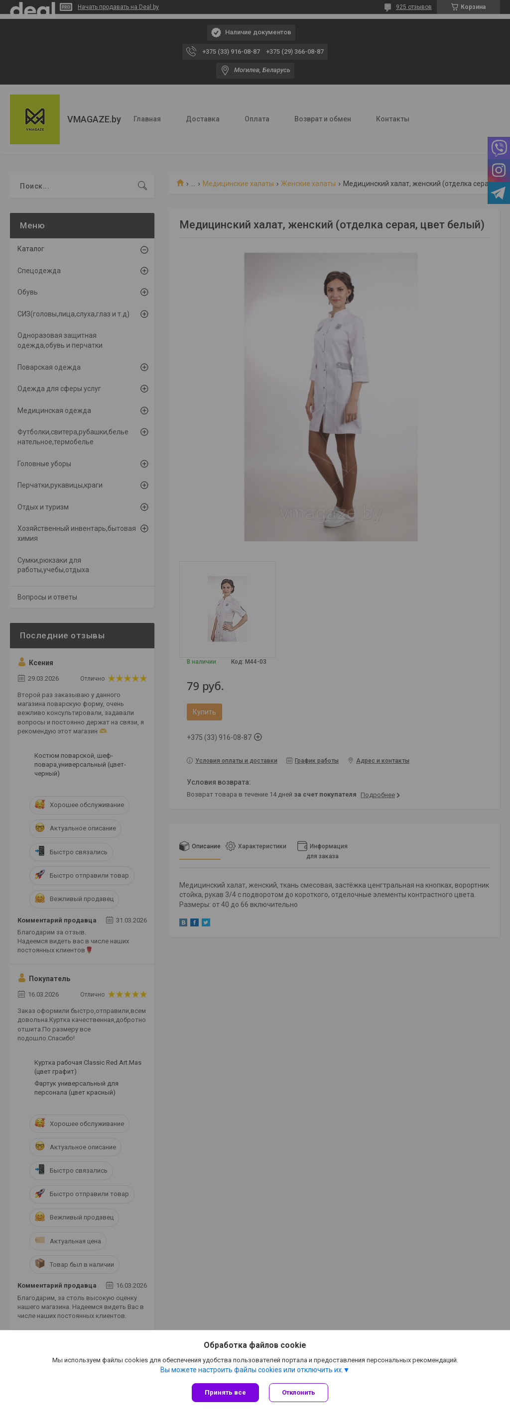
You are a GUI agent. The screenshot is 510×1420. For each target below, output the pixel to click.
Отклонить (298, 1392)
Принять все (225, 1392)
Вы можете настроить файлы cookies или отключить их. (251, 1370)
